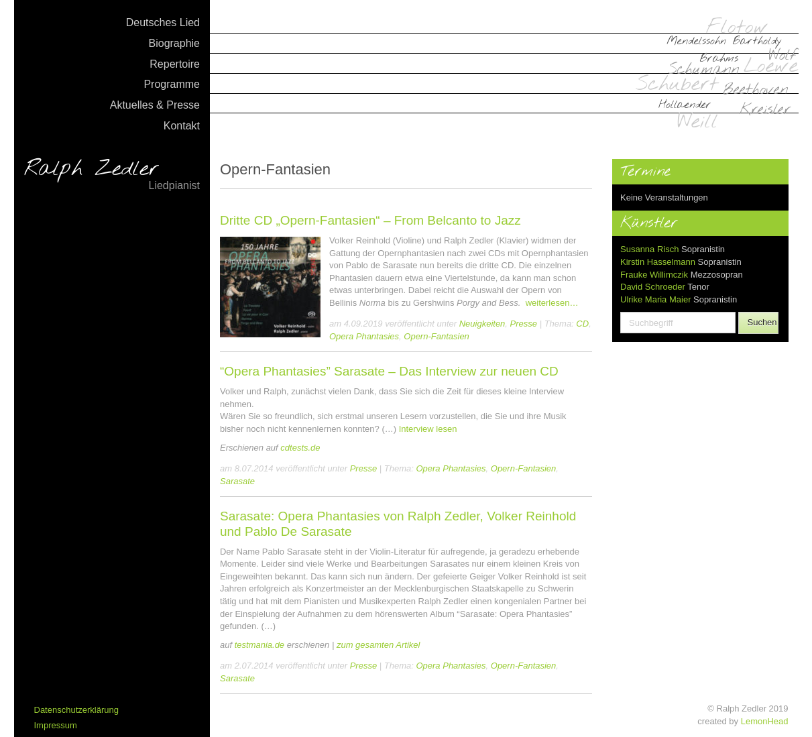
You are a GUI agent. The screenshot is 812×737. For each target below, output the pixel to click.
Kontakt (182, 125)
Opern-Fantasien (436, 336)
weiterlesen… (552, 303)
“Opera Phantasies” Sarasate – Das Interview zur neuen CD (389, 371)
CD (582, 324)
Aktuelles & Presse (155, 105)
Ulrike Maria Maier (655, 299)
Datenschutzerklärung (76, 710)
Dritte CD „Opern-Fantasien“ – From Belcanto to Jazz (370, 220)
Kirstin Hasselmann (657, 262)
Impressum (55, 725)
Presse (523, 324)
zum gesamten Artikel (378, 645)
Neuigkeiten (482, 324)
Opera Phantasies (364, 336)
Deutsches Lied (163, 22)
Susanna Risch (649, 249)
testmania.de (259, 645)
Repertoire (175, 64)
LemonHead (765, 721)
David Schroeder (652, 287)
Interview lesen (428, 429)
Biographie (174, 43)
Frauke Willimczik (654, 275)
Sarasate (237, 481)
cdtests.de (300, 448)
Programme (171, 84)
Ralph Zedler (112, 175)
